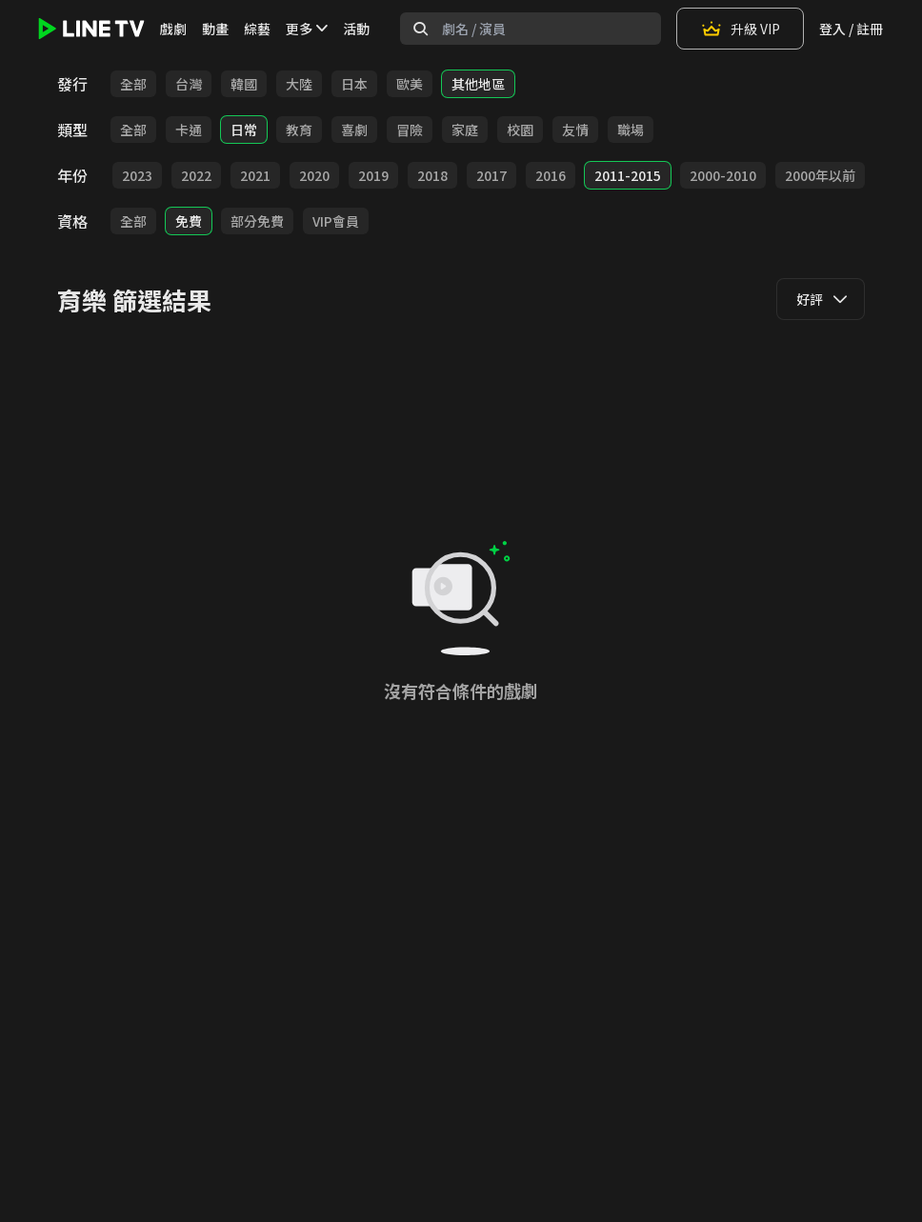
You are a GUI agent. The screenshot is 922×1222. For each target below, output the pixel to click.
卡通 (188, 129)
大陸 (299, 83)
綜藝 (257, 28)
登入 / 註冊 (851, 28)
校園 (520, 129)
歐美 (409, 83)
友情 (575, 129)
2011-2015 (627, 175)
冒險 (409, 129)
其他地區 (478, 83)
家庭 (464, 129)
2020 (314, 175)
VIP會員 (335, 220)
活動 (356, 28)
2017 (491, 175)
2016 (550, 175)
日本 (354, 83)
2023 (137, 175)
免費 (188, 220)
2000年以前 (820, 175)
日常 (243, 129)
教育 (299, 129)
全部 (133, 83)
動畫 (215, 28)
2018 (432, 175)
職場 (630, 129)
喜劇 (354, 129)
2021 (255, 175)
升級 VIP (740, 28)
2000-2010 (723, 175)
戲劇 (173, 28)
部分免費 (257, 220)
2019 (373, 175)
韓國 (243, 83)
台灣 (188, 83)
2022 (196, 175)
